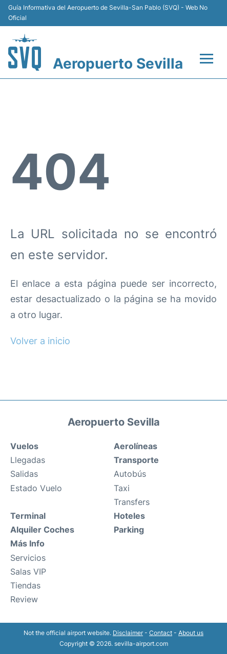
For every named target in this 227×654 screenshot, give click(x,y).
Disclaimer (128, 633)
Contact (160, 633)
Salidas (24, 474)
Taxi (122, 488)
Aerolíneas (135, 446)
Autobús (130, 474)
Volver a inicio (40, 340)
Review (24, 599)
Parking (129, 529)
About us (190, 633)
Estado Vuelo (36, 488)
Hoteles (129, 516)
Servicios (28, 558)
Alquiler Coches (42, 529)
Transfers (132, 502)
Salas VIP (28, 571)
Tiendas (25, 585)
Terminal (28, 516)
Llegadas (27, 460)
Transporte (136, 460)
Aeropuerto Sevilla (118, 63)
